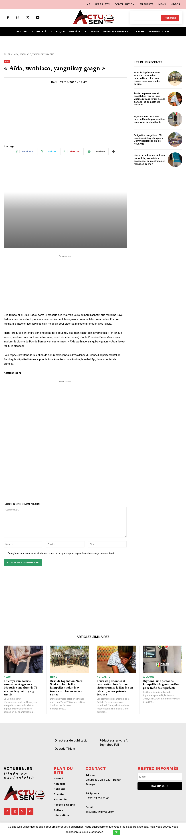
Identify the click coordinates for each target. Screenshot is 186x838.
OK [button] (116, 832)
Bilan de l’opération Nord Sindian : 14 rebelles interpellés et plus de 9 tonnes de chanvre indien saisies (147, 78)
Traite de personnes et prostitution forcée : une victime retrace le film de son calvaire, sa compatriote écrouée (149, 99)
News (7, 677)
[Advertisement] (65, 114)
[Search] (170, 18)
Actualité (103, 677)
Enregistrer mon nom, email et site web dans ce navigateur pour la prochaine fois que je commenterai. (61, 553)
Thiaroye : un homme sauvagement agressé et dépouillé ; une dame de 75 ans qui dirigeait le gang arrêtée (20, 687)
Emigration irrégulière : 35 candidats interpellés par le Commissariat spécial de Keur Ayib (148, 139)
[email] (160, 776)
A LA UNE (148, 677)
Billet (7, 54)
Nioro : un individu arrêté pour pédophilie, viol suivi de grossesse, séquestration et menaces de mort (150, 159)
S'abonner (160, 785)
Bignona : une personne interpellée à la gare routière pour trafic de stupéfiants (149, 119)
